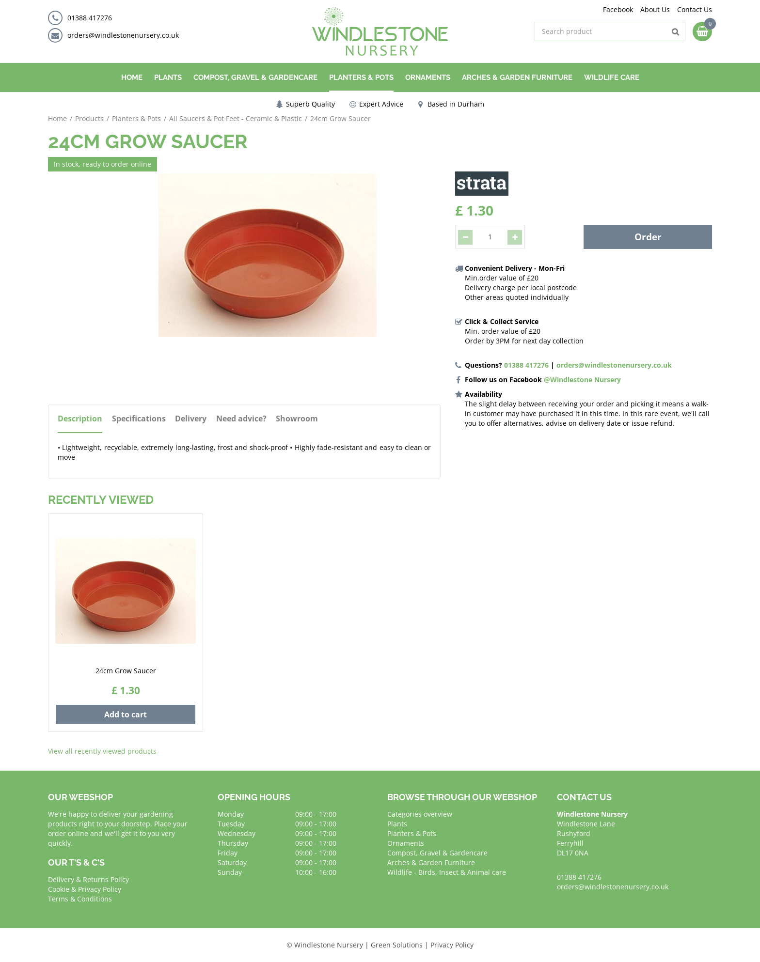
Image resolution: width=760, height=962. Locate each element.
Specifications (139, 419)
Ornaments (405, 843)
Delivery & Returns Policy (88, 879)
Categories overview (419, 814)
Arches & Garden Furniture (431, 862)
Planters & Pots (411, 833)
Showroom (298, 419)
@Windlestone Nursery (582, 379)
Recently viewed (101, 500)
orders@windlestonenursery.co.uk (123, 35)
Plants (397, 823)
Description (80, 419)
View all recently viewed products (102, 751)
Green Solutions (397, 944)
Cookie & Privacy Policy (84, 889)
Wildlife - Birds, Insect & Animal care (446, 872)
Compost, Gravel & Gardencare (437, 852)
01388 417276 (89, 17)
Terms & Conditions (80, 898)
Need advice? (242, 419)
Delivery (191, 419)
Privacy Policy (452, 944)
